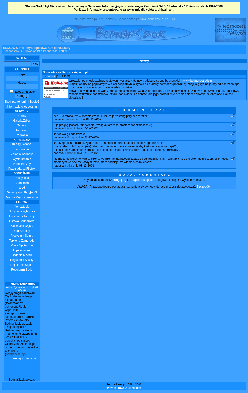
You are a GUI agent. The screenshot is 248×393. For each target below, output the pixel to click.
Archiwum (22, 131)
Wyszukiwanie (22, 159)
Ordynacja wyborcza (22, 212)
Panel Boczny (22, 164)
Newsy (21, 116)
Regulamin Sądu (22, 270)
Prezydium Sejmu (21, 236)
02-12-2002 (93, 120)
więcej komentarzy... (26, 359)
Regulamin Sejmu (21, 265)
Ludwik (50, 77)
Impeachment (22, 251)
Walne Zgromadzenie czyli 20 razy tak (22, 289)
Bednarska (22, 183)
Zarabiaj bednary (22, 155)
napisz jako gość (142, 183)
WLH (22, 188)
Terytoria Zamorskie (21, 241)
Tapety (21, 126)
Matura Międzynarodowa (22, 198)
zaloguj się (119, 183)
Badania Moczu (22, 256)
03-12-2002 (86, 168)
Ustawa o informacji (22, 217)
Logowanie (22, 150)
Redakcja (22, 136)
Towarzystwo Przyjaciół (22, 193)
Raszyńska (22, 178)
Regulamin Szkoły (21, 260)
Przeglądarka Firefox (21, 169)
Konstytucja (21, 207)
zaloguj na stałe (22, 92)
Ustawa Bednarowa (21, 222)
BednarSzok (11, 52)
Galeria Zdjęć (21, 121)
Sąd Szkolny (22, 231)
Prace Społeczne (22, 246)
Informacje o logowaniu (21, 105)
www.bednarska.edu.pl (157, 20)
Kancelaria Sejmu (21, 226)
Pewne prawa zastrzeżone (124, 388)
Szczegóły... (204, 190)
